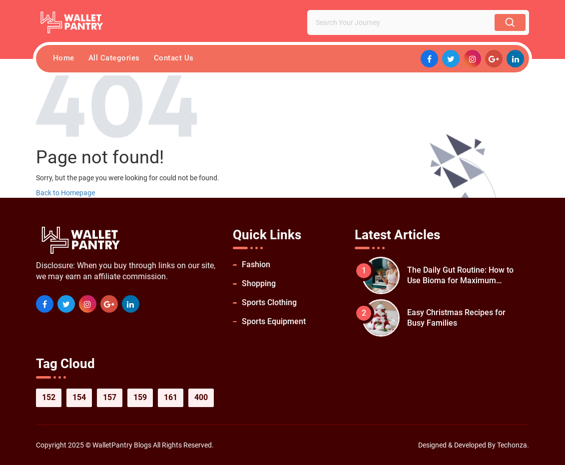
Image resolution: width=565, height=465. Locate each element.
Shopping (259, 283)
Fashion (256, 264)
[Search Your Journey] (403, 22)
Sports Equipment (274, 321)
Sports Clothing (269, 302)
